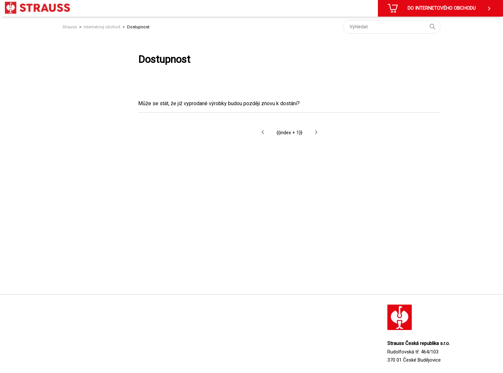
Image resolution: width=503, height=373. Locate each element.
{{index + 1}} (289, 133)
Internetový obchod (102, 26)
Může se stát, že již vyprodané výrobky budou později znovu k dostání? (219, 103)
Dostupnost (138, 26)
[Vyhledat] (391, 26)
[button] (263, 132)
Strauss (70, 26)
